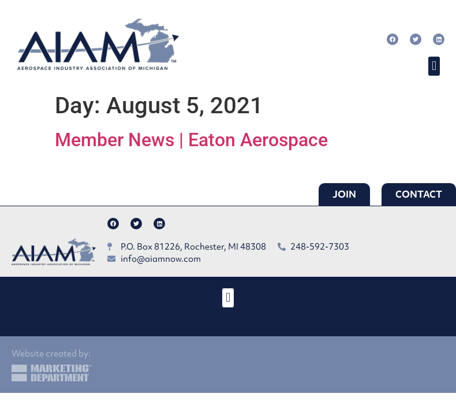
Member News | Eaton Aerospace (191, 140)
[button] (433, 66)
